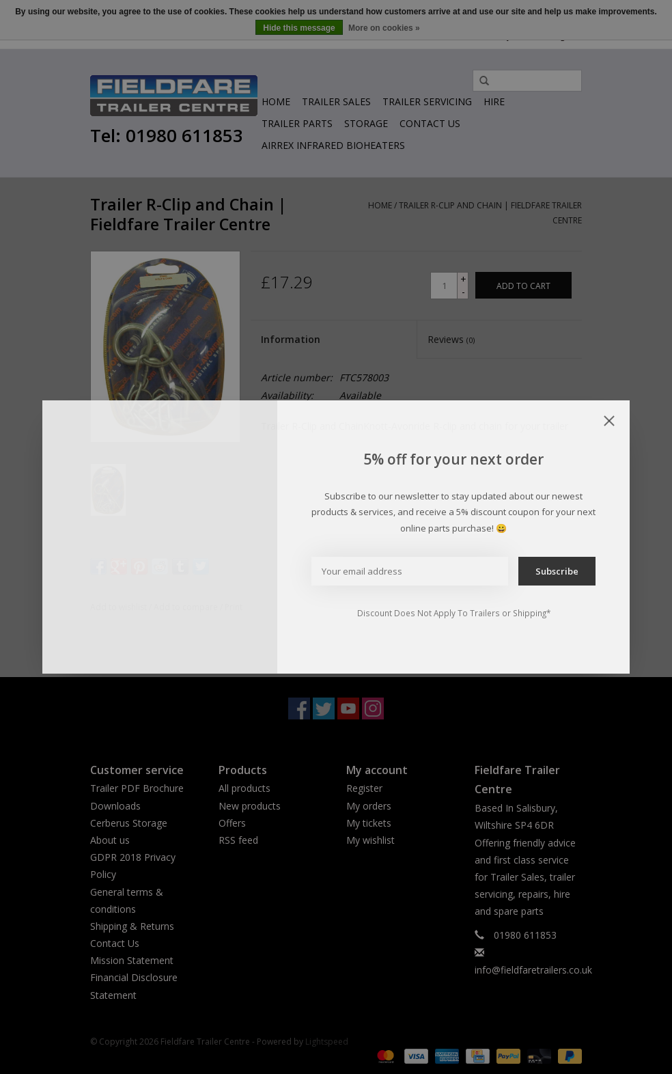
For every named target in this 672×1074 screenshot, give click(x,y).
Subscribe (556, 571)
